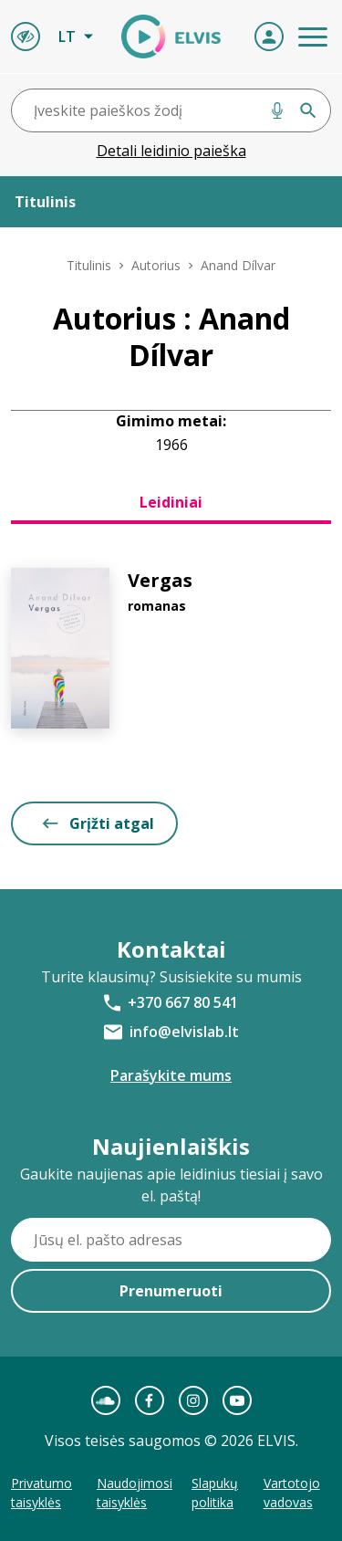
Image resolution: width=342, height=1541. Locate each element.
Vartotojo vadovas (292, 1492)
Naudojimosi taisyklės (134, 1492)
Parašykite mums (171, 1075)
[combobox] (171, 110)
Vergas (160, 580)
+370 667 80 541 (183, 1002)
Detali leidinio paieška (171, 151)
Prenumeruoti (171, 1291)
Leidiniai (171, 502)
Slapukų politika (215, 1492)
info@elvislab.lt (184, 1032)
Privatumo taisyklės (41, 1492)
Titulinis (89, 265)
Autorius (156, 265)
